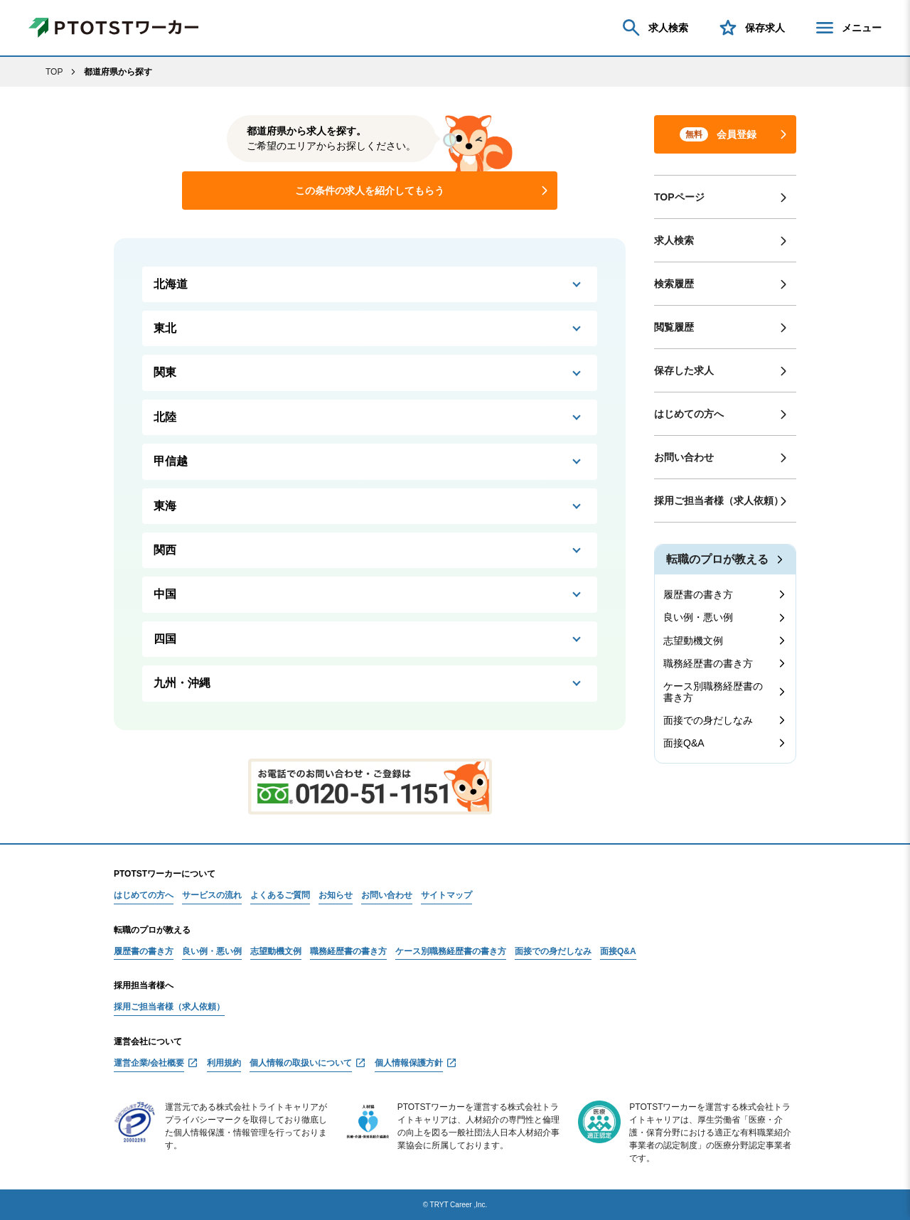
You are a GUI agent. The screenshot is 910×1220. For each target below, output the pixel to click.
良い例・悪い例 (698, 617)
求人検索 (654, 27)
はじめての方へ (689, 413)
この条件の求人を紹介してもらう (369, 190)
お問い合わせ (684, 457)
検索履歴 (674, 283)
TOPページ (679, 197)
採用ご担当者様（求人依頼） (718, 500)
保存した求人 (684, 370)
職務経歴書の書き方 (708, 663)
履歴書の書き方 (698, 594)
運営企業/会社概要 (149, 1063)
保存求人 (751, 27)
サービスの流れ (212, 895)
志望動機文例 (693, 640)
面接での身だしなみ (708, 720)
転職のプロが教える (717, 559)
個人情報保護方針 (409, 1063)
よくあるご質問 (280, 895)
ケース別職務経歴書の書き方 (713, 691)
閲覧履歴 (674, 327)
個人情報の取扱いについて (301, 1063)
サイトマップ (446, 895)
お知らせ (335, 895)
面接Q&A (684, 743)
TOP (54, 72)
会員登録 (718, 134)
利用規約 (224, 1063)
